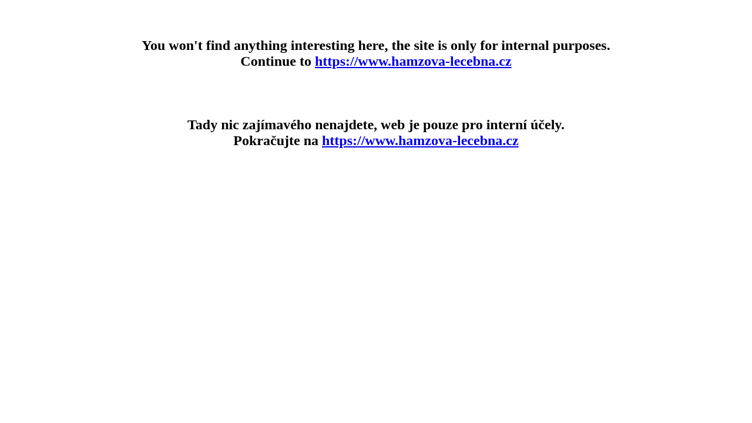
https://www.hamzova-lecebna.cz (413, 61)
